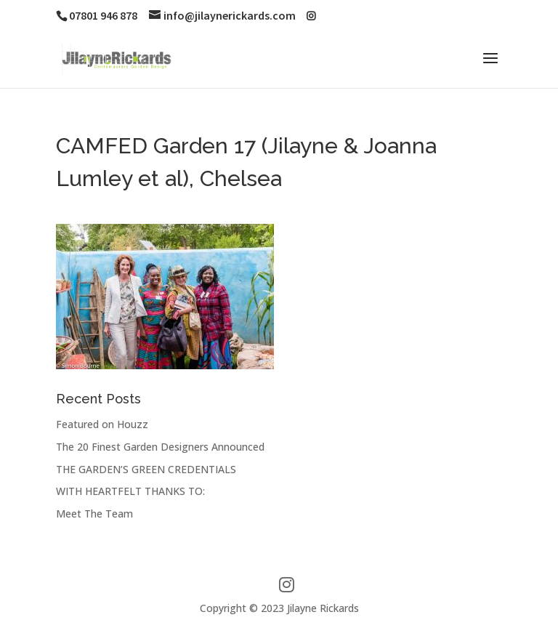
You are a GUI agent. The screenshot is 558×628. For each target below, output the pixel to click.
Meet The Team (94, 513)
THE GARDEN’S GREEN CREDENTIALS (146, 469)
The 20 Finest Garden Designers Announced (160, 447)
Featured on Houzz (102, 424)
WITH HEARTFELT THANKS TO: (130, 491)
